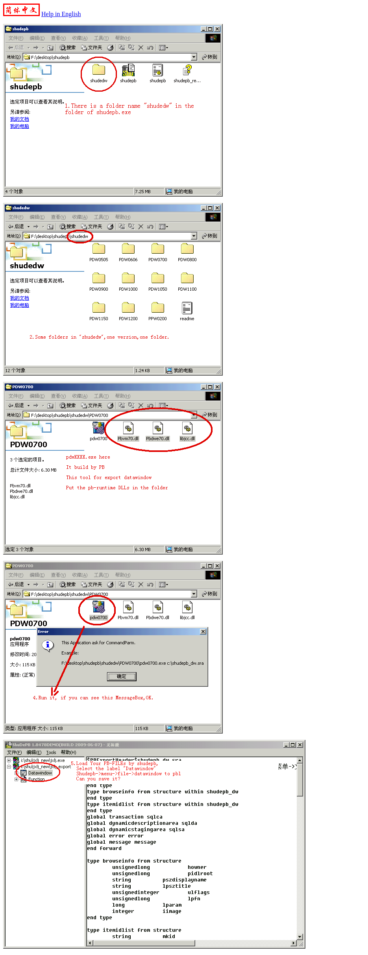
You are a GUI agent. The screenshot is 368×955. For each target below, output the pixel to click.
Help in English (61, 14)
